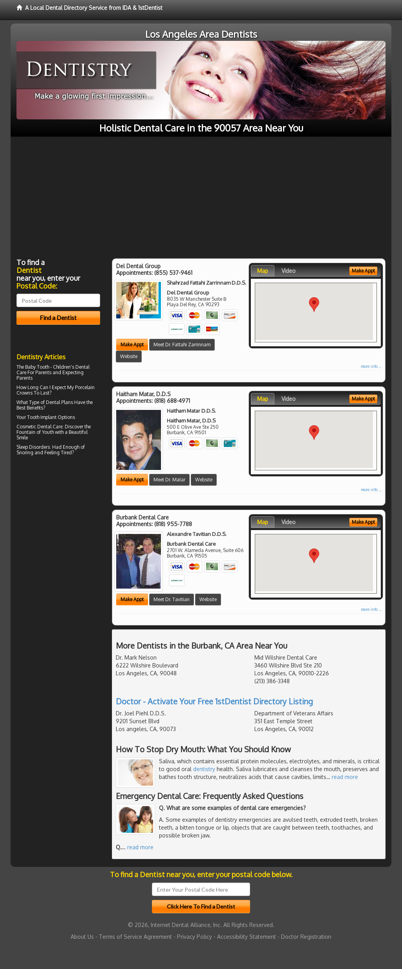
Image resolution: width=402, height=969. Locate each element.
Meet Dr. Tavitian (171, 599)
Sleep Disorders (33, 447)
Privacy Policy (194, 936)
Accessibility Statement (246, 936)
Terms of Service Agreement (135, 936)
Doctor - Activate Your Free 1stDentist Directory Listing (214, 701)
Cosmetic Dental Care (39, 427)
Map (262, 270)
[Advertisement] (201, 195)
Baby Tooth (37, 367)
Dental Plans (59, 402)
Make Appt (132, 344)
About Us (82, 936)
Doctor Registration (306, 936)
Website (128, 356)
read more (345, 776)
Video (288, 270)
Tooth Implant (42, 417)
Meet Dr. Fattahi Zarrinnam (181, 344)
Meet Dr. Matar (169, 480)
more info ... (371, 366)
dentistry (204, 769)
